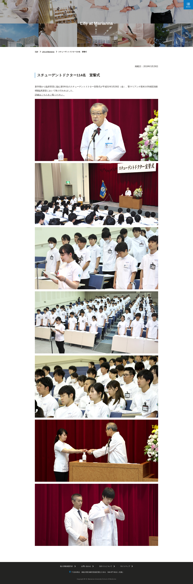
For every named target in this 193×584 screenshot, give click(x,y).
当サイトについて (105, 566)
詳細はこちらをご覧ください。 (50, 95)
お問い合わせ (86, 566)
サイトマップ (125, 566)
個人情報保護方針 (66, 566)
